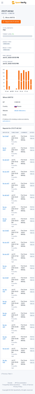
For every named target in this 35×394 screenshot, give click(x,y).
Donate (10, 383)
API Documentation (21, 383)
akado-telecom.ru (19, 110)
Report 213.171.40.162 (11, 22)
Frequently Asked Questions (11, 385)
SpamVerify (17, 390)
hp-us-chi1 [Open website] (6, 171)
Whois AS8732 (9, 18)
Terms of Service (27, 385)
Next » (10, 374)
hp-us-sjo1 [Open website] (6, 183)
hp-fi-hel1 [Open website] (5, 136)
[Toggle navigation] (2, 2)
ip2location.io (6, 121)
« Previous (4, 374)
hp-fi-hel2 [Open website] (6, 230)
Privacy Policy (17, 386)
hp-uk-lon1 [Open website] (6, 160)
